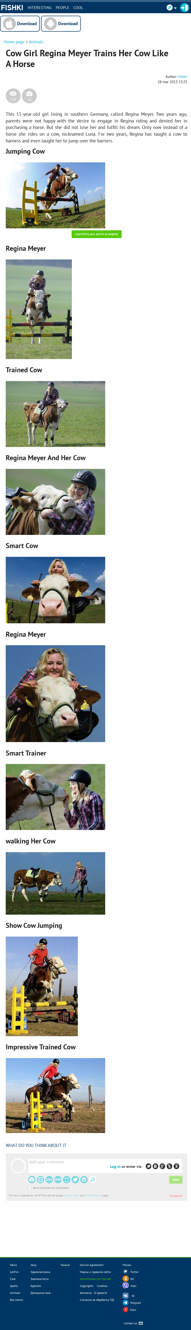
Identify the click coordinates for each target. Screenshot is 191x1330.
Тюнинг (65, 1265)
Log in (115, 1166)
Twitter (134, 1272)
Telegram (135, 1303)
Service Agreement (91, 1265)
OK (132, 1279)
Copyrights (86, 1286)
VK (133, 1296)
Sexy (34, 1265)
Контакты (86, 1293)
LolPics (14, 1272)
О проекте (100, 1293)
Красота (36, 1286)
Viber (133, 1286)
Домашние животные (44, 1293)
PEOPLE (62, 7)
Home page (14, 42)
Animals (36, 42)
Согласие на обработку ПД (97, 1300)
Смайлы (102, 1286)
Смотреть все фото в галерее (96, 234)
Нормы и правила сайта (95, 1272)
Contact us (133, 1323)
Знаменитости (40, 1279)
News (13, 1265)
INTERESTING (40, 7)
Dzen (133, 1310)
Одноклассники (40, 1272)
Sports (14, 1286)
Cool (78, 7)
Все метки (16, 1300)
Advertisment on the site (95, 1279)
